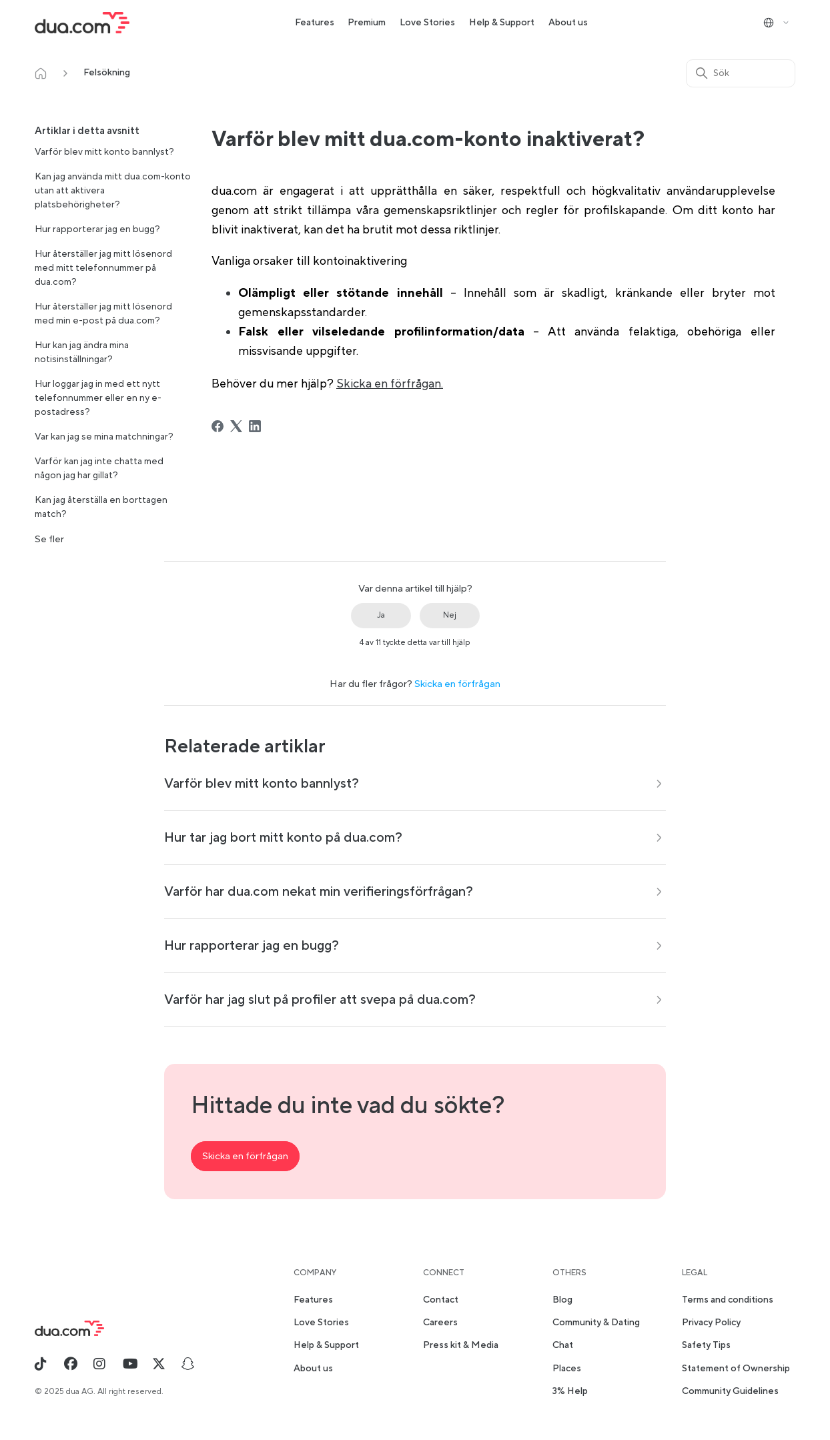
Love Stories (427, 23)
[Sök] (741, 73)
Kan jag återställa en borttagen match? (101, 507)
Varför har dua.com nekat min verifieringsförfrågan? (318, 891)
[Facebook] (218, 426)
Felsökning (106, 73)
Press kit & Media (460, 1345)
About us (568, 23)
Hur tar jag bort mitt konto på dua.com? (283, 837)
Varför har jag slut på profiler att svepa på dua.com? (320, 999)
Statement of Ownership (736, 1369)
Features (314, 23)
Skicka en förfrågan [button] (245, 1156)
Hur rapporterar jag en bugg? (97, 229)
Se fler (49, 539)
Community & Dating (596, 1323)
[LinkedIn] (255, 426)
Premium (367, 23)
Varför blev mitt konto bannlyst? (104, 152)
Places (566, 1369)
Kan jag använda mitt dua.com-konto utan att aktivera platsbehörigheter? (113, 191)
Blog (562, 1300)
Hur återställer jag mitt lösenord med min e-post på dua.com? (103, 314)
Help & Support (501, 23)
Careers (440, 1323)
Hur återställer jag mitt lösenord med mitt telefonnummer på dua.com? (103, 268)
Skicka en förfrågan (457, 684)
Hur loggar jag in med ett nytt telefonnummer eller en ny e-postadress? (98, 398)
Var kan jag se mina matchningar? (104, 437)
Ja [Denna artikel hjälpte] (381, 615)
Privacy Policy (711, 1323)
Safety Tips (706, 1345)
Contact (440, 1300)
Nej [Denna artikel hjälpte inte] (449, 615)
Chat (562, 1345)
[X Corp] (236, 426)
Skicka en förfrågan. (389, 384)
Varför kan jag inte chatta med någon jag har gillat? (99, 469)
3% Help (570, 1391)
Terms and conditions (727, 1300)
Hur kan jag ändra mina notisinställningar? (82, 352)
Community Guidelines (730, 1391)
